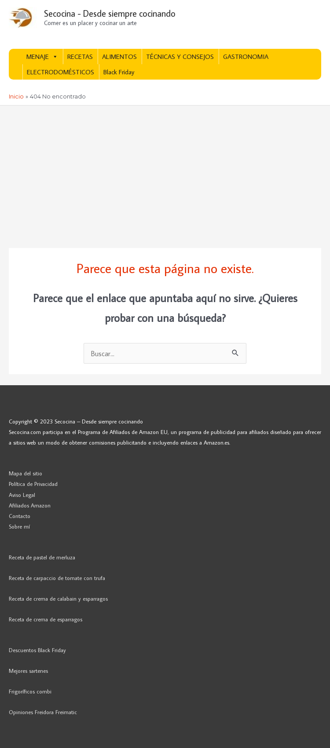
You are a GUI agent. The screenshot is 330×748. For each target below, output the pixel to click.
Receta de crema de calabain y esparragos (58, 598)
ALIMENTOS (119, 56)
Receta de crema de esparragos (45, 619)
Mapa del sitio (25, 473)
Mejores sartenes (28, 670)
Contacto (19, 515)
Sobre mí (19, 526)
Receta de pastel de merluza (42, 557)
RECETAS (80, 56)
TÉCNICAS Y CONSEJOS (180, 56)
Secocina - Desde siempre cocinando (110, 13)
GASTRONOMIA (245, 56)
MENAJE (42, 56)
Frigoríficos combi (30, 691)
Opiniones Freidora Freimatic (43, 711)
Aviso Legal (22, 494)
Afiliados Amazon (30, 505)
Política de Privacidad (33, 483)
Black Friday (118, 72)
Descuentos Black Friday (37, 649)
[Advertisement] (165, 171)
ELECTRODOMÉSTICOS (60, 72)
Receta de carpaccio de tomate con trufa (57, 577)
